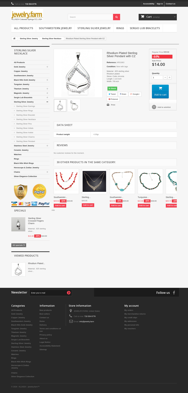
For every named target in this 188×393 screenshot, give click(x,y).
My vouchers (130, 327)
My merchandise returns (135, 312)
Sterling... (86, 196)
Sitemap (43, 348)
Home (42, 320)
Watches (18, 153)
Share (123, 93)
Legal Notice (45, 341)
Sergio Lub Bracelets (145, 26)
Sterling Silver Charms (25, 135)
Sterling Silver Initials (24, 127)
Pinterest (113, 98)
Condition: (111, 65)
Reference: (111, 61)
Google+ (135, 93)
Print (113, 103)
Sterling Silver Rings (24, 109)
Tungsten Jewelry (21, 83)
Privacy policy (46, 333)
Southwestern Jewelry (55, 26)
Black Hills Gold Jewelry (24, 78)
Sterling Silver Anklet (24, 131)
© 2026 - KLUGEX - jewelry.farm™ (25, 385)
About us (44, 337)
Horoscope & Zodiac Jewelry (26, 166)
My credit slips (130, 316)
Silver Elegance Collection (25, 175)
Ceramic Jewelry (21, 149)
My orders (128, 309)
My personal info (131, 323)
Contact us (170, 2)
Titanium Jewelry (21, 87)
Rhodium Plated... (36, 262)
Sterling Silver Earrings (25, 105)
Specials (20, 209)
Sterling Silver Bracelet (25, 114)
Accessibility (148, 2)
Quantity (155, 72)
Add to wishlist (164, 106)
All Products (23, 26)
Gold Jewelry (19, 65)
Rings (120, 26)
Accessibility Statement (50, 344)
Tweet (112, 93)
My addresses (130, 320)
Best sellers (45, 312)
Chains (17, 170)
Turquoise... (143, 196)
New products (46, 309)
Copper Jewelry (21, 70)
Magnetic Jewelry (21, 92)
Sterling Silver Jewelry (94, 26)
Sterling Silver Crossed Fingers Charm (36, 219)
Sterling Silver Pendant (25, 140)
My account (131, 304)
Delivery (43, 323)
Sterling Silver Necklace (26, 118)
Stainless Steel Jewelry (24, 144)
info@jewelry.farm (86, 320)
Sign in (160, 2)
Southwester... (60, 196)
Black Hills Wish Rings (24, 162)
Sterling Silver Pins (24, 122)
